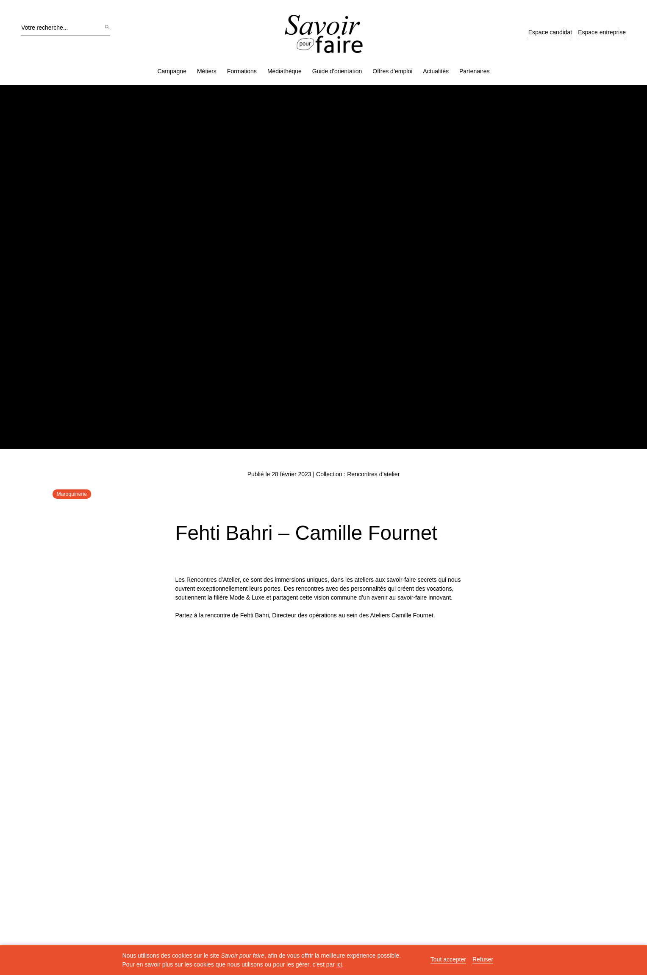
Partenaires (474, 71)
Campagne (171, 71)
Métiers (207, 71)
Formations (242, 71)
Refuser (482, 959)
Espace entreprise (602, 32)
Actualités (436, 71)
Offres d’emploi (392, 71)
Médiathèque (284, 71)
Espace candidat (550, 32)
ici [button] (339, 964)
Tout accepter (448, 959)
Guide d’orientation (337, 71)
